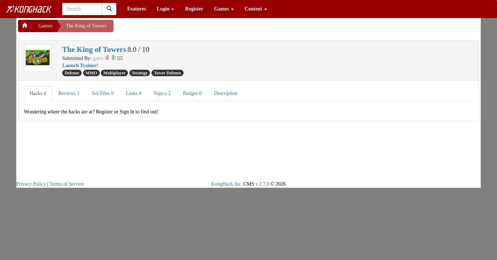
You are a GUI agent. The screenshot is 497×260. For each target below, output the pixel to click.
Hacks (38, 93)
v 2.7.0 (262, 184)
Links (133, 93)
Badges (192, 93)
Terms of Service (67, 184)
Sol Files (102, 93)
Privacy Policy (31, 184)
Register (194, 9)
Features (136, 9)
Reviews (69, 93)
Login (166, 9)
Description (225, 93)
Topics (162, 93)
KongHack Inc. (226, 184)
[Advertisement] (171, 29)
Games (224, 9)
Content (256, 9)
